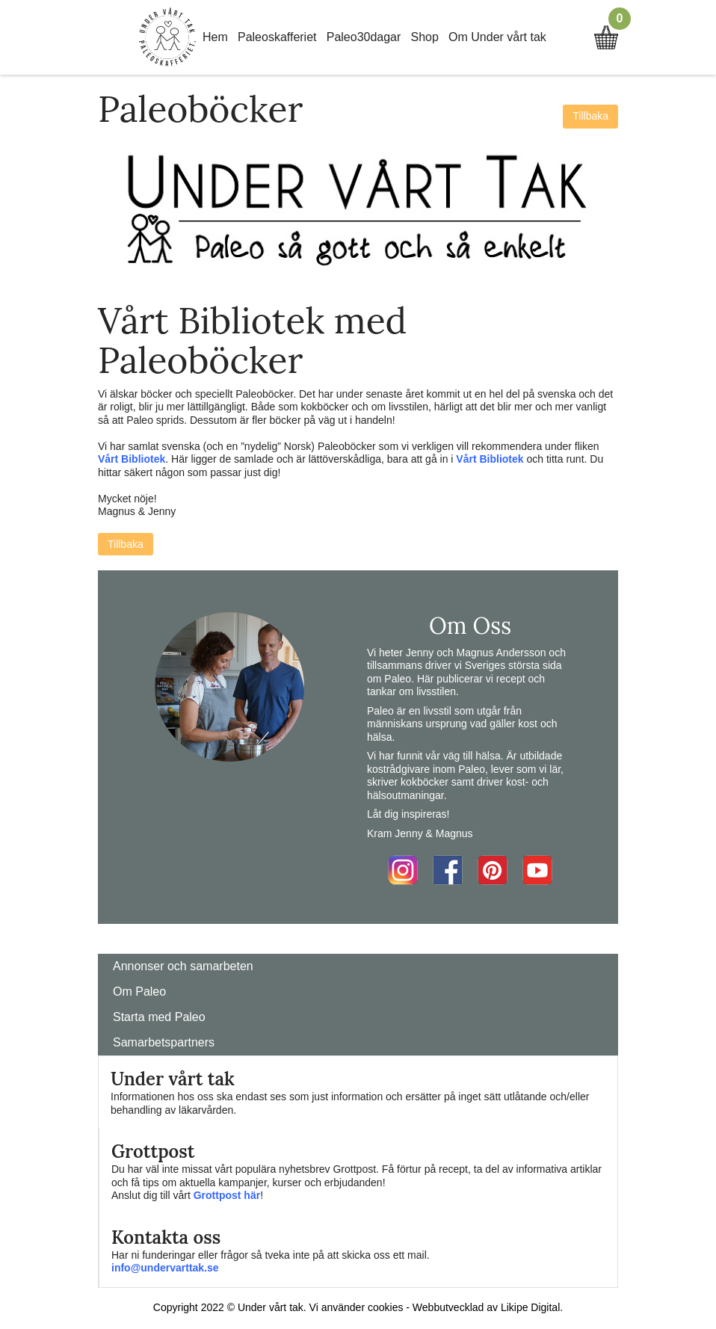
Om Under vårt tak (497, 37)
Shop (425, 37)
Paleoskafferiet (277, 37)
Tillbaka (590, 116)
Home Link (167, 37)
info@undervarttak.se (165, 1268)
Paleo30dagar (364, 37)
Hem (215, 37)
